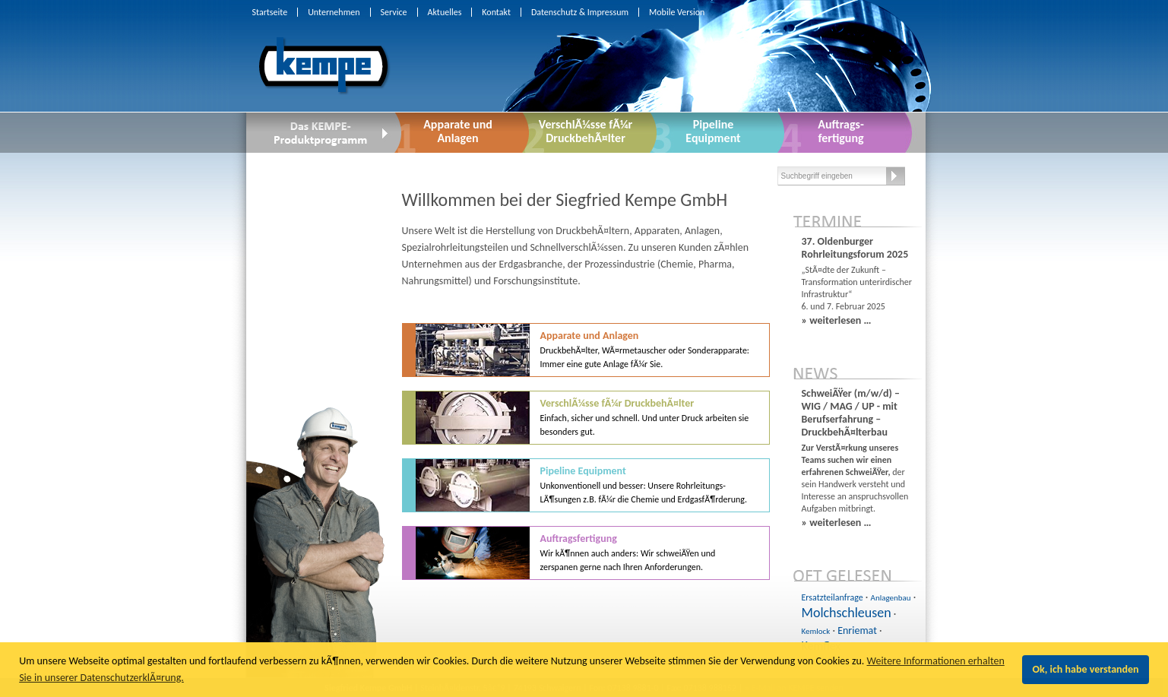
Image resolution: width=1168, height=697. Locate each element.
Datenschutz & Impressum (579, 12)
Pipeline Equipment (643, 484)
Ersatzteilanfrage (832, 597)
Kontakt (496, 12)
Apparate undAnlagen (457, 131)
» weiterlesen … (837, 320)
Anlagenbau (891, 598)
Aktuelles (445, 12)
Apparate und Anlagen (645, 349)
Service (394, 12)
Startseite (270, 12)
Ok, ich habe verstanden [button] (1086, 669)
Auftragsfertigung (628, 552)
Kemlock (816, 631)
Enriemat (857, 630)
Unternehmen (333, 12)
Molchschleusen (846, 612)
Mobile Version (676, 12)
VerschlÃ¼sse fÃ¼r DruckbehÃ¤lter (585, 131)
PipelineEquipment (712, 131)
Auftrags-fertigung (841, 131)
